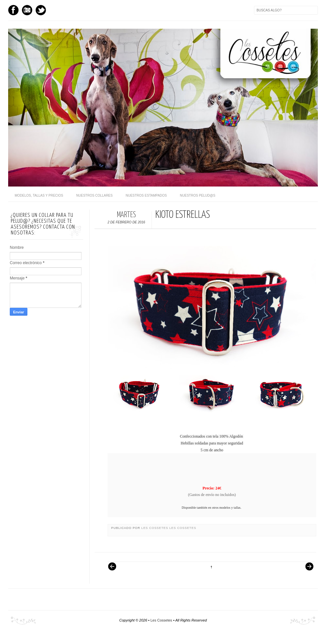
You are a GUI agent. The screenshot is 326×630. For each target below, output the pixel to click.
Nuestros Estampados (146, 195)
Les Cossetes (155, 528)
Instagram (27, 10)
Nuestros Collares (94, 195)
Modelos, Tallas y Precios (39, 195)
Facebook (13, 10)
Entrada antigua (307, 570)
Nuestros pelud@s (197, 195)
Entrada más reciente (115, 570)
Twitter (41, 10)
